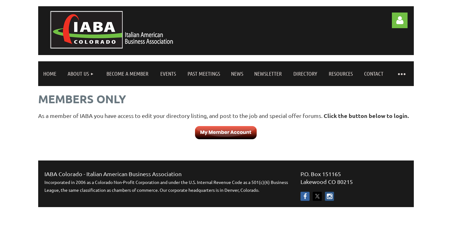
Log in (400, 20)
